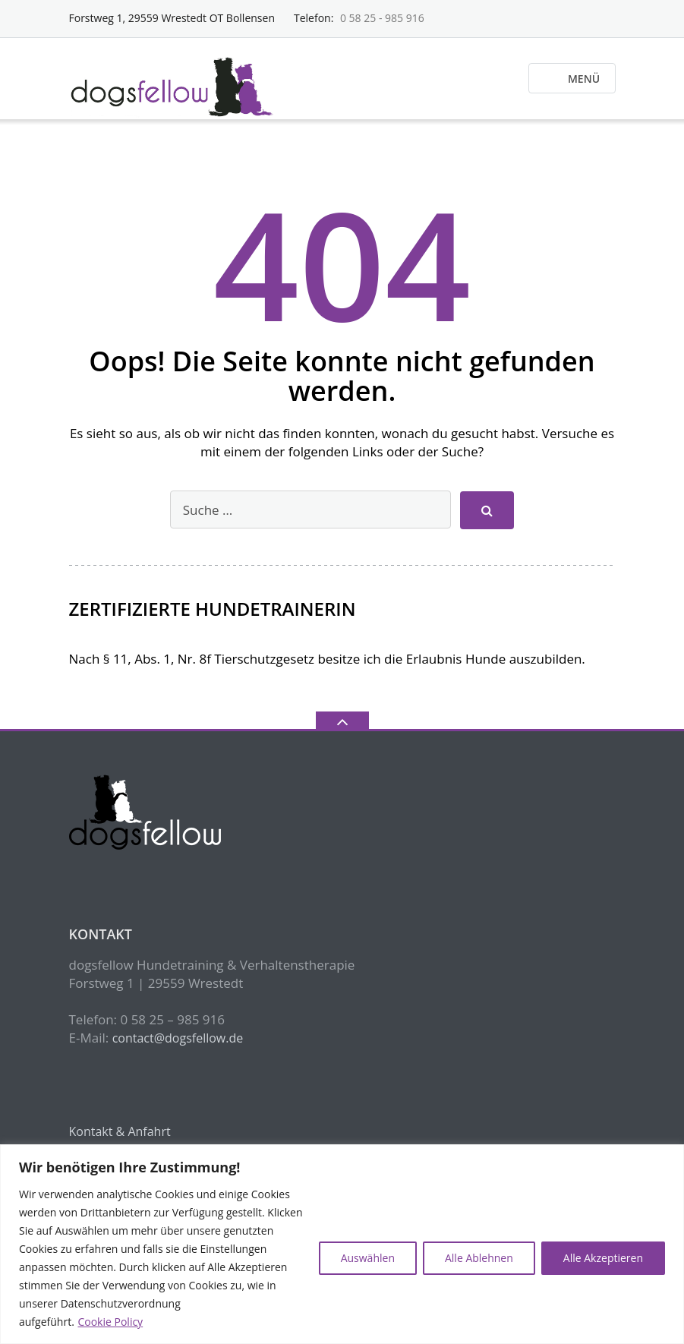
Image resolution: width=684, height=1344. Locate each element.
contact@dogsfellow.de (178, 1038)
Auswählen (368, 1258)
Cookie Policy (110, 1321)
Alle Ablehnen (479, 1258)
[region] (342, 1244)
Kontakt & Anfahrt (120, 1131)
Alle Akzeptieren (603, 1258)
